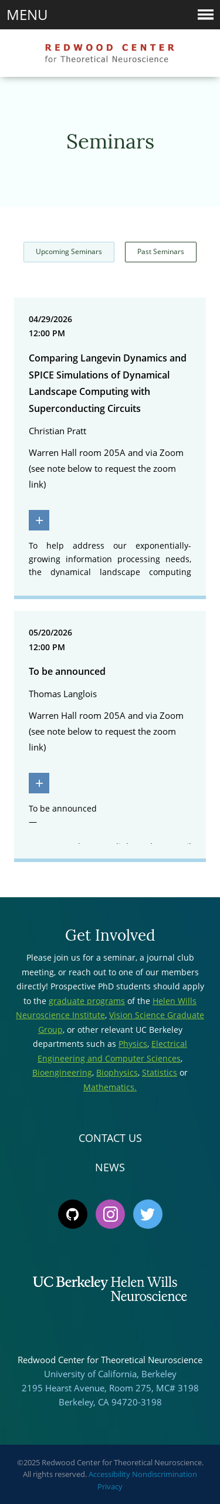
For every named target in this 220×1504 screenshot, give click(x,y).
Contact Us (110, 1138)
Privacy (110, 1486)
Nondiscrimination (164, 1474)
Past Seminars (160, 251)
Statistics (159, 1072)
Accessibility (109, 1474)
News (110, 1167)
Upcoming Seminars (69, 251)
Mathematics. (110, 1087)
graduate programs (87, 1000)
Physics (133, 1043)
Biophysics (117, 1072)
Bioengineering (62, 1072)
